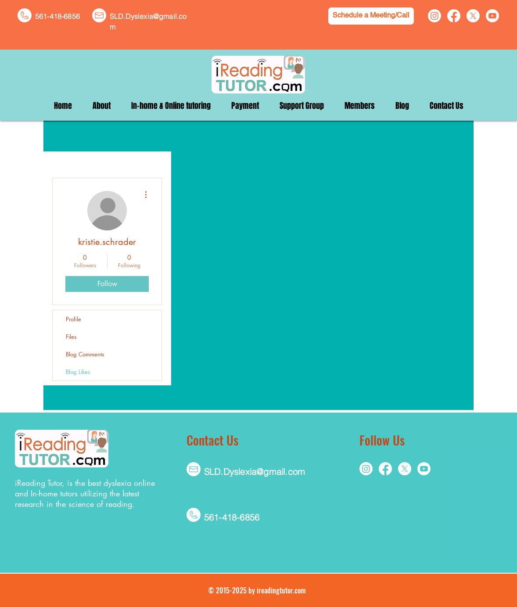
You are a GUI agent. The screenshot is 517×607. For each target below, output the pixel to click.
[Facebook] (453, 15)
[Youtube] (492, 15)
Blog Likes (78, 372)
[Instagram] (434, 15)
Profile (73, 319)
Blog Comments (85, 354)
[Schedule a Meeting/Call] (371, 16)
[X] (473, 15)
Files (71, 337)
